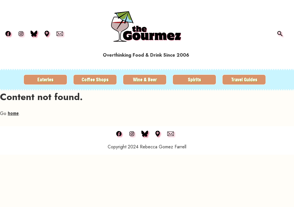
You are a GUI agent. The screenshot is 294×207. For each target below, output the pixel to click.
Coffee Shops (95, 79)
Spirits (194, 79)
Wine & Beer (145, 79)
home (13, 113)
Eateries (45, 79)
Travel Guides (244, 79)
